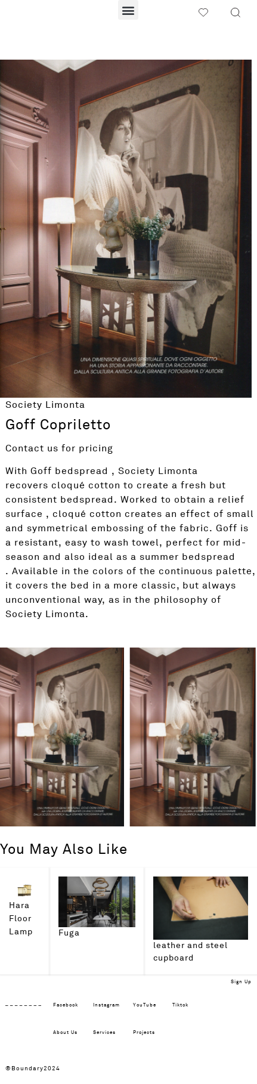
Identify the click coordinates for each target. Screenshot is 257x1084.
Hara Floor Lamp (21, 919)
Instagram (106, 1005)
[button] (128, 10)
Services (104, 1032)
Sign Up (241, 982)
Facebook (65, 1005)
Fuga (69, 933)
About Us (65, 1032)
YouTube (144, 1005)
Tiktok (180, 1005)
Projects (144, 1032)
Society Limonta (45, 405)
